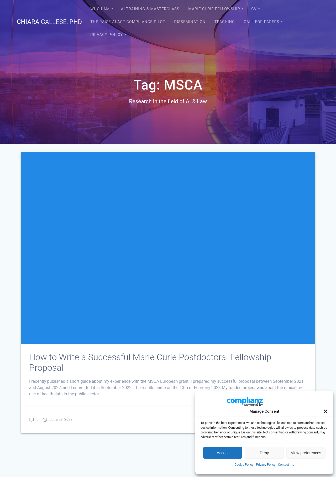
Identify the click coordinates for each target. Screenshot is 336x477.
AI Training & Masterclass (150, 9)
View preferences (306, 452)
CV (254, 9)
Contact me (286, 464)
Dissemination (190, 22)
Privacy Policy (265, 464)
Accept (223, 452)
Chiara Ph (49, 22)
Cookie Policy (243, 464)
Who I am (100, 9)
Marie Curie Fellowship (214, 9)
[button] (325, 411)
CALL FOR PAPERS (261, 22)
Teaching (224, 22)
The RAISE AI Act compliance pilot (127, 22)
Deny (264, 452)
